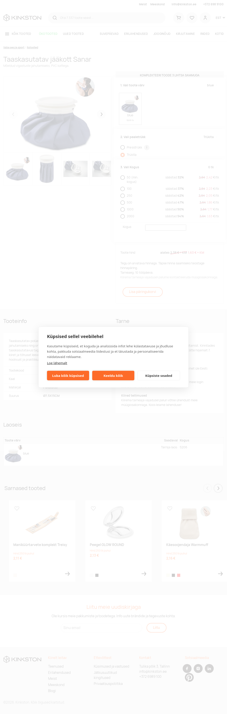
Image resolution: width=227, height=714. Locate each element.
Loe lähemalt (57, 362)
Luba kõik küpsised (68, 375)
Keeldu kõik (113, 375)
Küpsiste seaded (158, 375)
